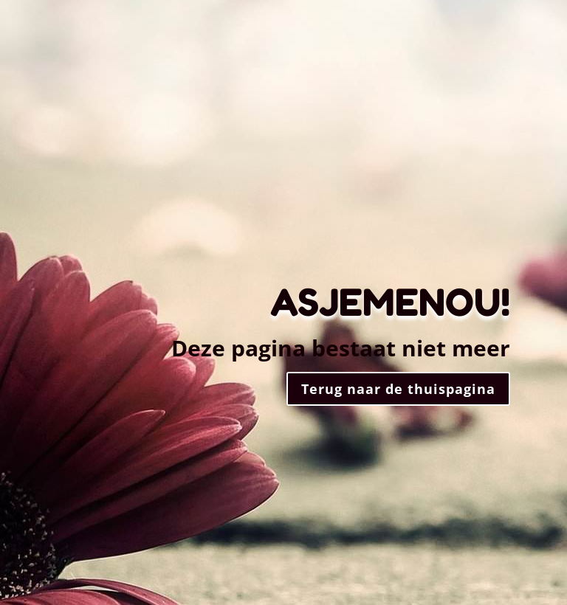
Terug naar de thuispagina (398, 389)
